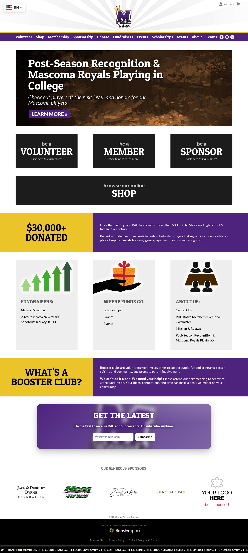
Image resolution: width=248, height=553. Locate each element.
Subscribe (145, 436)
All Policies (153, 540)
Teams (211, 37)
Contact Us (184, 310)
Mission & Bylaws (188, 328)
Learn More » (49, 114)
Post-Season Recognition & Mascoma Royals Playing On (196, 337)
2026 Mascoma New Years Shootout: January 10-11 (40, 319)
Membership (58, 37)
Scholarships (162, 37)
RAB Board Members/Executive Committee (198, 319)
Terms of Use (97, 540)
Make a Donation (33, 310)
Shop (40, 37)
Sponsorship (83, 37)
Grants (182, 37)
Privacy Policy (116, 540)
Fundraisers (123, 37)
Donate (103, 37)
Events (142, 37)
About (197, 37)
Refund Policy (136, 540)
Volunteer (24, 37)
